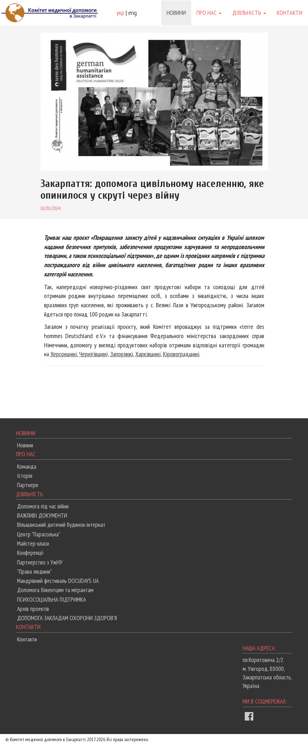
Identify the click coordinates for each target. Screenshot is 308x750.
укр (120, 13)
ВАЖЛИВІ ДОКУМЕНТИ (42, 515)
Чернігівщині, (94, 354)
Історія (24, 476)
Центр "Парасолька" (38, 534)
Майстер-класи (33, 543)
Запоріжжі (121, 354)
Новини (176, 13)
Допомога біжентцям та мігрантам (55, 590)
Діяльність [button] (249, 13)
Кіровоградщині (181, 354)
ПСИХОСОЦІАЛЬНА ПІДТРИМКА (51, 599)
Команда (26, 466)
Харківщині (148, 354)
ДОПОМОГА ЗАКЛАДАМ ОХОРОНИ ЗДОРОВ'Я (67, 618)
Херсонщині (63, 354)
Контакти (289, 13)
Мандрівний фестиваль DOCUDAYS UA (58, 581)
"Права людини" (34, 571)
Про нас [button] (209, 13)
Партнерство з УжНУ (40, 562)
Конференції (30, 553)
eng (132, 13)
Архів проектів (33, 609)
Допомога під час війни (43, 506)
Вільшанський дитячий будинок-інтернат (61, 525)
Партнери (27, 485)
